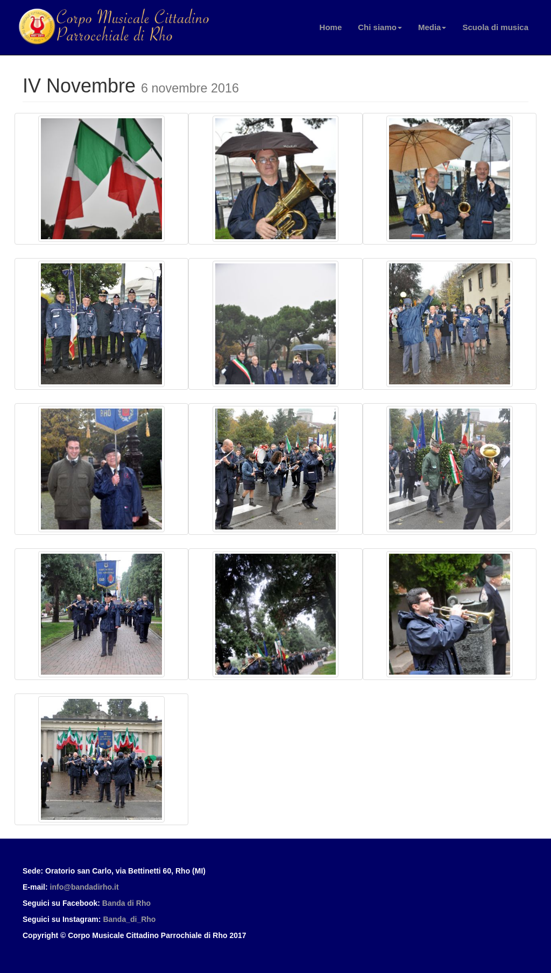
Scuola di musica (495, 27)
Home (331, 27)
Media (432, 27)
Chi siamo (380, 27)
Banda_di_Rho (129, 919)
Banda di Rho (126, 903)
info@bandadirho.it (84, 887)
